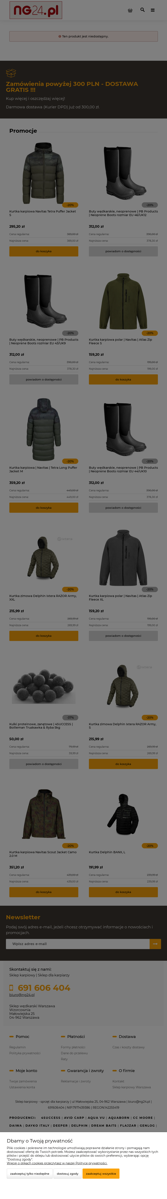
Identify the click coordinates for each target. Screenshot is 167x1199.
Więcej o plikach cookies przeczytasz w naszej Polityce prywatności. (57, 1163)
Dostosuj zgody (67, 1173)
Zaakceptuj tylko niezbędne (29, 1173)
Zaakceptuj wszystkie (101, 1173)
